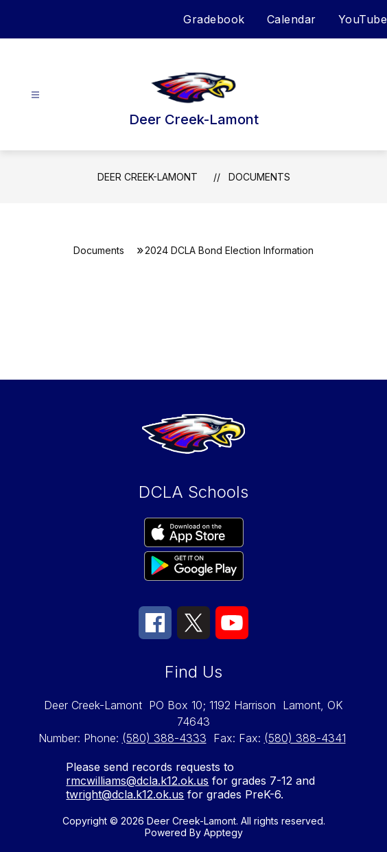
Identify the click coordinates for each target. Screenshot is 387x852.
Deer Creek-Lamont (147, 177)
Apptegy (223, 832)
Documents (259, 177)
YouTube (363, 19)
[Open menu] (35, 95)
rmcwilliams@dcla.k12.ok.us (137, 780)
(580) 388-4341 (305, 738)
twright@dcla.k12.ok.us (125, 794)
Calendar (291, 19)
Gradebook (214, 19)
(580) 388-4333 (164, 738)
